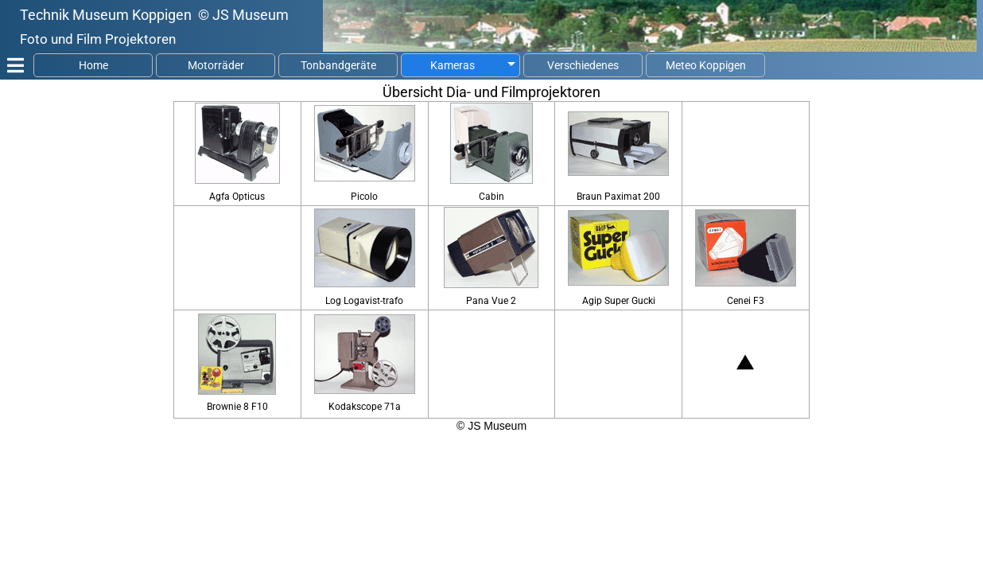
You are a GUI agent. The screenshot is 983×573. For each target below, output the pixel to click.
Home (93, 65)
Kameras (452, 65)
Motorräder (216, 65)
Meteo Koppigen (706, 65)
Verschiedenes (583, 65)
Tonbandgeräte (338, 65)
